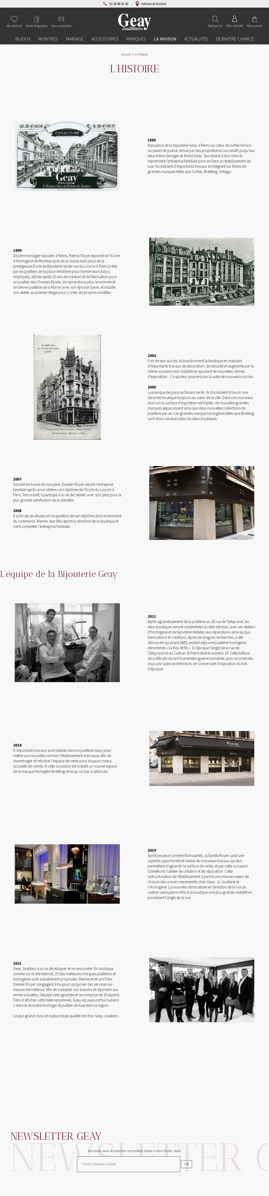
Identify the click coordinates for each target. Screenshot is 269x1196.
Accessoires (104, 39)
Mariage (75, 39)
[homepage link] (134, 21)
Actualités (196, 39)
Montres (48, 39)
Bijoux (22, 39)
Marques (136, 39)
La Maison (165, 39)
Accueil (125, 54)
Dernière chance (235, 39)
